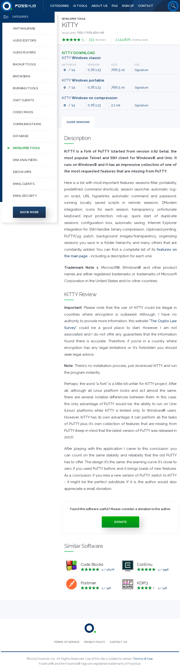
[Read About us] (99, 6)
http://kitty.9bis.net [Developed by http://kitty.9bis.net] (90, 32)
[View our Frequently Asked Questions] (115, 6)
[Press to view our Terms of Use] (66, 642)
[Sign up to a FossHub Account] (128, 6)
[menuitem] (29, 30)
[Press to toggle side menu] (27, 18)
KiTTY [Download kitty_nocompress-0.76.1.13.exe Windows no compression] (89, 98)
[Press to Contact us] (118, 642)
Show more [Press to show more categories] (29, 213)
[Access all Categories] (59, 6)
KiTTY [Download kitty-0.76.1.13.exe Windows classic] (81, 58)
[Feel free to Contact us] (145, 6)
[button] (34, 30)
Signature (141, 70)
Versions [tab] (78, 122)
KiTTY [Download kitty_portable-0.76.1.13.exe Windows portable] (83, 80)
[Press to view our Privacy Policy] (94, 642)
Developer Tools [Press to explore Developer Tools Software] (74, 18)
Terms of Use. (143, 658)
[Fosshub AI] (80, 6)
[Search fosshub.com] (173, 6)
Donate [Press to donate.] (120, 522)
